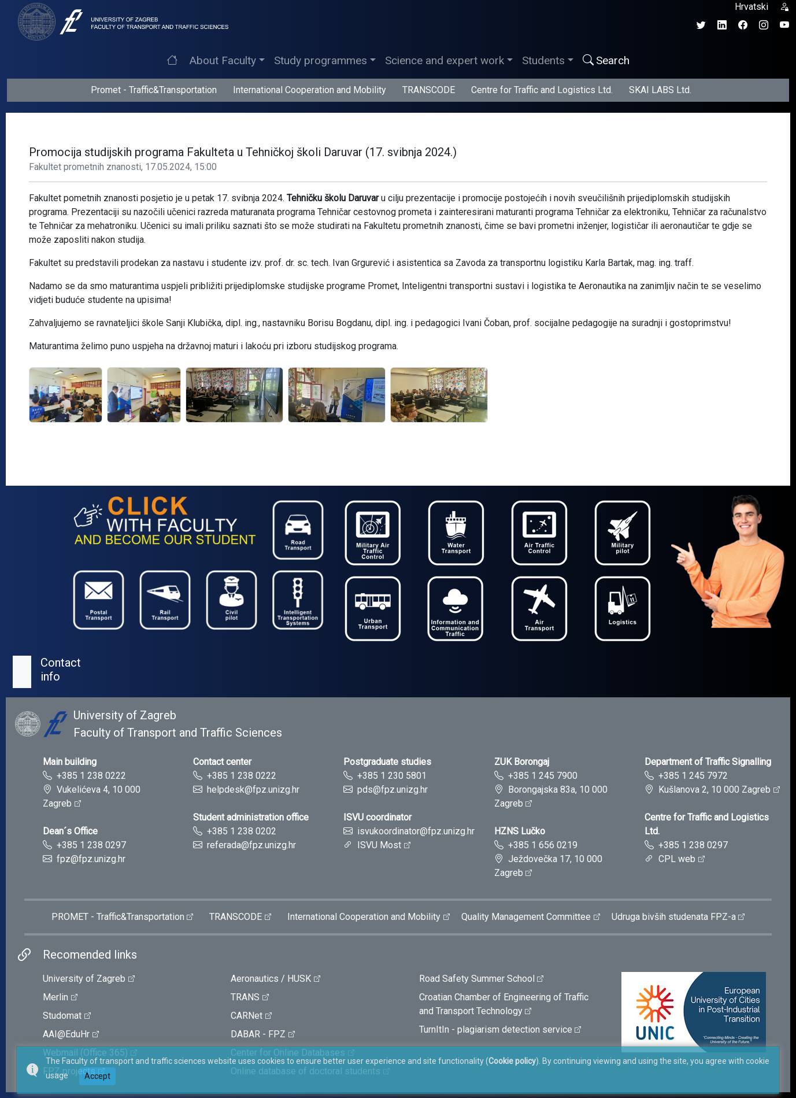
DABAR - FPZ (258, 1034)
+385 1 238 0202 (241, 831)
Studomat (62, 1015)
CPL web (676, 858)
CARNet (246, 1015)
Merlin (55, 997)
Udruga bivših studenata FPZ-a (674, 916)
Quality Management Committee (526, 916)
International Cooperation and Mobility (309, 89)
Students (543, 60)
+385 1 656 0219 (542, 845)
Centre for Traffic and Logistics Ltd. (542, 89)
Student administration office (251, 817)
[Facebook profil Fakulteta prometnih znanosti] (742, 25)
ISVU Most (379, 845)
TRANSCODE (428, 89)
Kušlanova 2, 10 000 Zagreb (714, 789)
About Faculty (222, 60)
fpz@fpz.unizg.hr (91, 858)
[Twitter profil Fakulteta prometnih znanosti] (701, 25)
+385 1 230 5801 (392, 775)
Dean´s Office (70, 831)
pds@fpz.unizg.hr (392, 789)
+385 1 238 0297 (91, 845)
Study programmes (320, 60)
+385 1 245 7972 (693, 775)
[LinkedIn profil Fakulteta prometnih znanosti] (722, 25)
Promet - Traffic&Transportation (154, 89)
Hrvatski (751, 6)
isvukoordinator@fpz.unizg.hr (416, 831)
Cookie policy (512, 1061)
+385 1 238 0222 (91, 775)
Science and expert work (444, 60)
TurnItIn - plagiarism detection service (495, 1029)
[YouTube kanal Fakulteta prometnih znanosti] (784, 25)
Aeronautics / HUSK (271, 978)
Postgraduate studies (387, 761)
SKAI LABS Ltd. (660, 89)
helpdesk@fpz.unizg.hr (253, 789)
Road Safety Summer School (477, 978)
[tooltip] (121, 21)
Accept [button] (97, 1076)
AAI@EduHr (66, 1034)
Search (606, 60)
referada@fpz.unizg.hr (251, 845)
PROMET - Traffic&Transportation (117, 916)
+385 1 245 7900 (542, 775)
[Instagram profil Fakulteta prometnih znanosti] (763, 25)
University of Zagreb (84, 978)
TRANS (245, 997)
